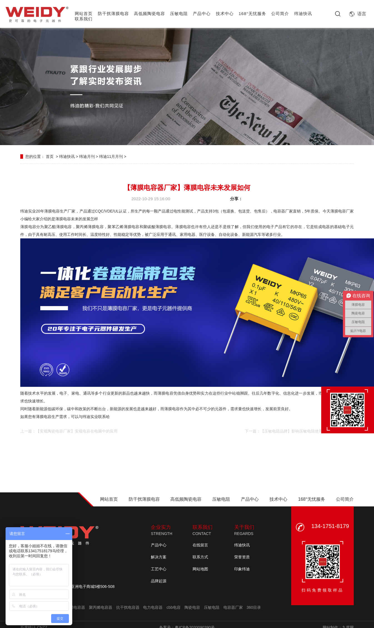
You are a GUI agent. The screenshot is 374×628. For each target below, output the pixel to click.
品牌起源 (158, 581)
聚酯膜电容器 (73, 607)
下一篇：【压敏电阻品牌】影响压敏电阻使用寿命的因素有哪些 (299, 431)
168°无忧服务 (252, 13)
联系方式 (200, 557)
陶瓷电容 (192, 607)
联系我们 (84, 18)
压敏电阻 (179, 13)
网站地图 (200, 569)
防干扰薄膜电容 (113, 13)
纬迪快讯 (303, 13)
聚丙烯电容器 (100, 607)
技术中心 (225, 13)
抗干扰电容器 (127, 607)
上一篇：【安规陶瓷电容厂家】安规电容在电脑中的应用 (69, 431)
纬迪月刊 (87, 156)
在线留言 (200, 545)
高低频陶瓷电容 (149, 13)
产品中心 (202, 13)
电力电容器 (153, 607)
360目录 (253, 607)
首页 (50, 156)
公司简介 (280, 13)
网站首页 (84, 13)
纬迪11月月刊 (111, 156)
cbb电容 (173, 607)
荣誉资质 (242, 557)
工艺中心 (158, 569)
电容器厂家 (233, 607)
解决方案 (158, 557)
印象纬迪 (242, 569)
